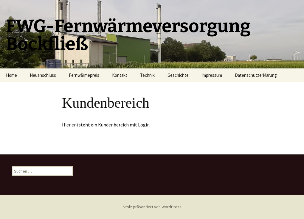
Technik (147, 75)
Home (11, 75)
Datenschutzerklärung (256, 75)
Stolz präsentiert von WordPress (152, 206)
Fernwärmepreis (84, 75)
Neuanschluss (43, 75)
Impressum (211, 75)
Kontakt (119, 75)
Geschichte (178, 75)
